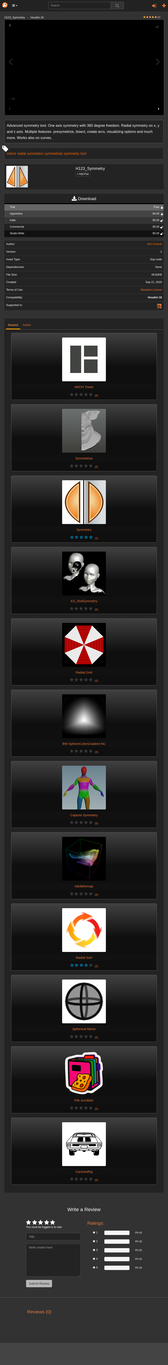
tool (83, 153)
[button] (15, 5)
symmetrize (53, 153)
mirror (11, 153)
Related (13, 325)
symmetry (71, 153)
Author (27, 325)
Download (84, 198)
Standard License (151, 289)
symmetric (35, 153)
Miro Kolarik (154, 244)
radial (21, 153)
